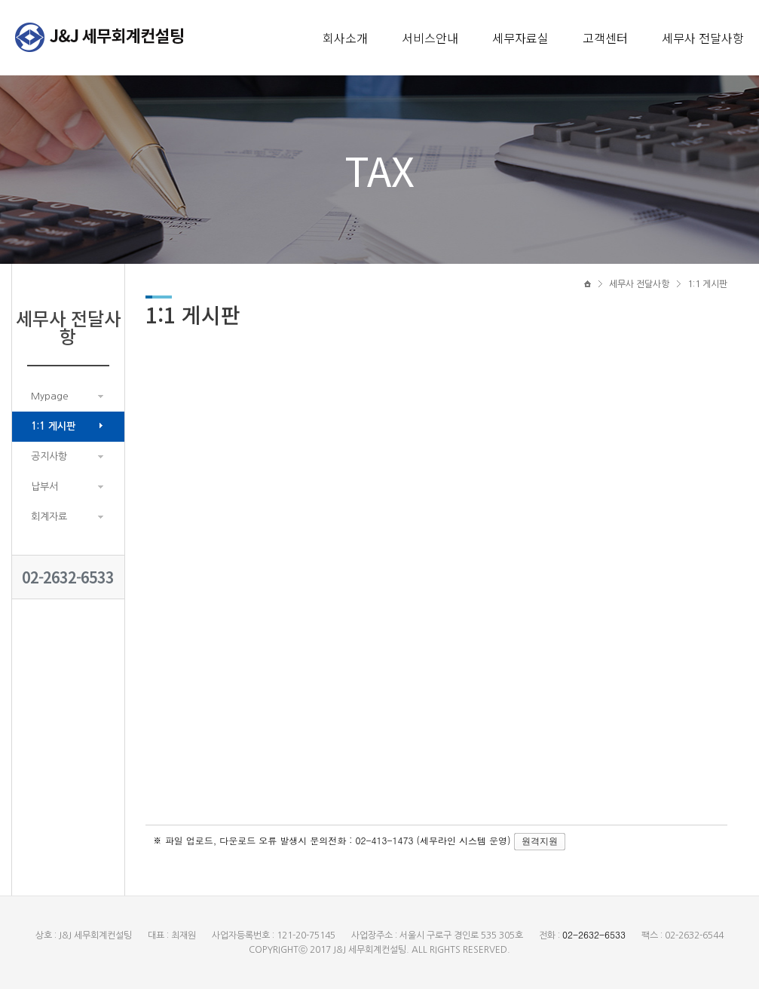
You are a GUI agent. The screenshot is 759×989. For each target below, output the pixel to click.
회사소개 (345, 38)
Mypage (50, 396)
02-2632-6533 (68, 577)
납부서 (44, 486)
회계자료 (49, 517)
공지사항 (49, 456)
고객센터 (605, 38)
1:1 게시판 (53, 426)
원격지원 (540, 841)
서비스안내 (430, 38)
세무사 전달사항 (703, 38)
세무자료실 (520, 38)
